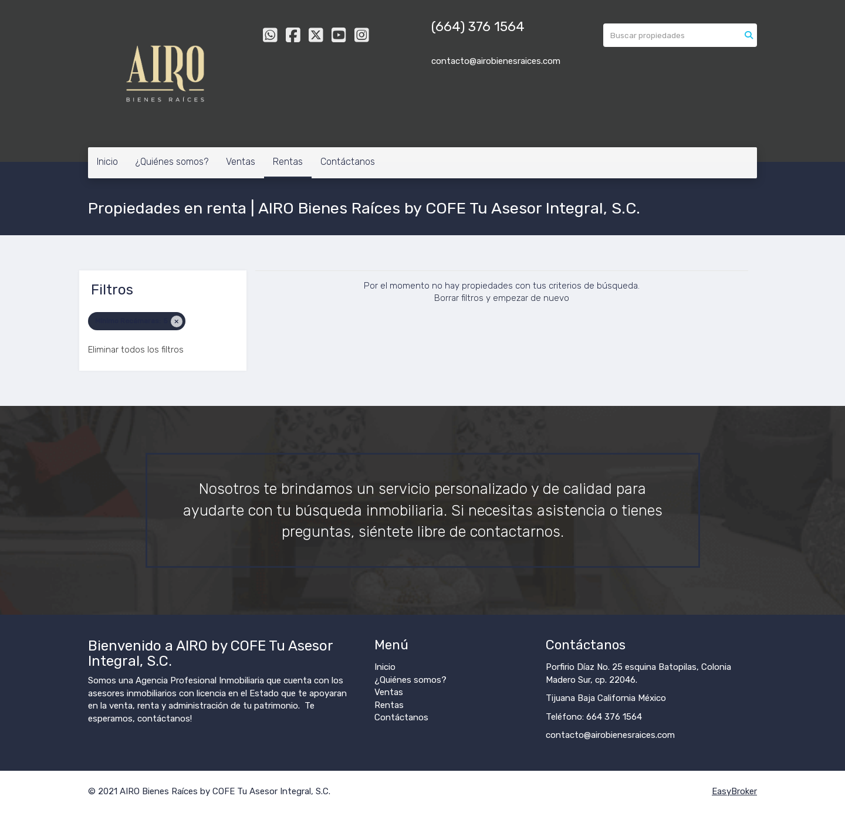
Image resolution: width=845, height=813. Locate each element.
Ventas (240, 161)
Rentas (288, 161)
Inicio (107, 161)
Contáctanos (347, 161)
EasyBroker (734, 791)
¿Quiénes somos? (172, 161)
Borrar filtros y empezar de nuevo (501, 298)
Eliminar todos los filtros (136, 349)
